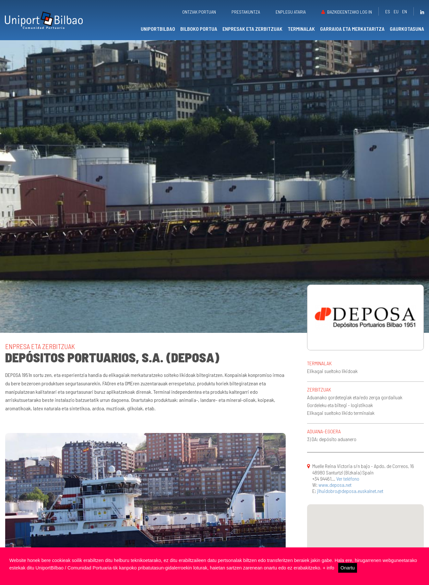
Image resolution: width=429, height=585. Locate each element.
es (387, 11)
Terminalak (301, 29)
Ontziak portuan (199, 12)
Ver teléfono (347, 478)
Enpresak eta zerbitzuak (252, 29)
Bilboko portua (198, 29)
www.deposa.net (335, 485)
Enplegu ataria (291, 12)
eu (396, 11)
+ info (328, 567)
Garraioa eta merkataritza (352, 29)
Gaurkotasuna (407, 29)
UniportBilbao (158, 29)
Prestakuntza (246, 12)
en (404, 11)
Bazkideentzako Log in (349, 12)
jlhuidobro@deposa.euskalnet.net (350, 491)
